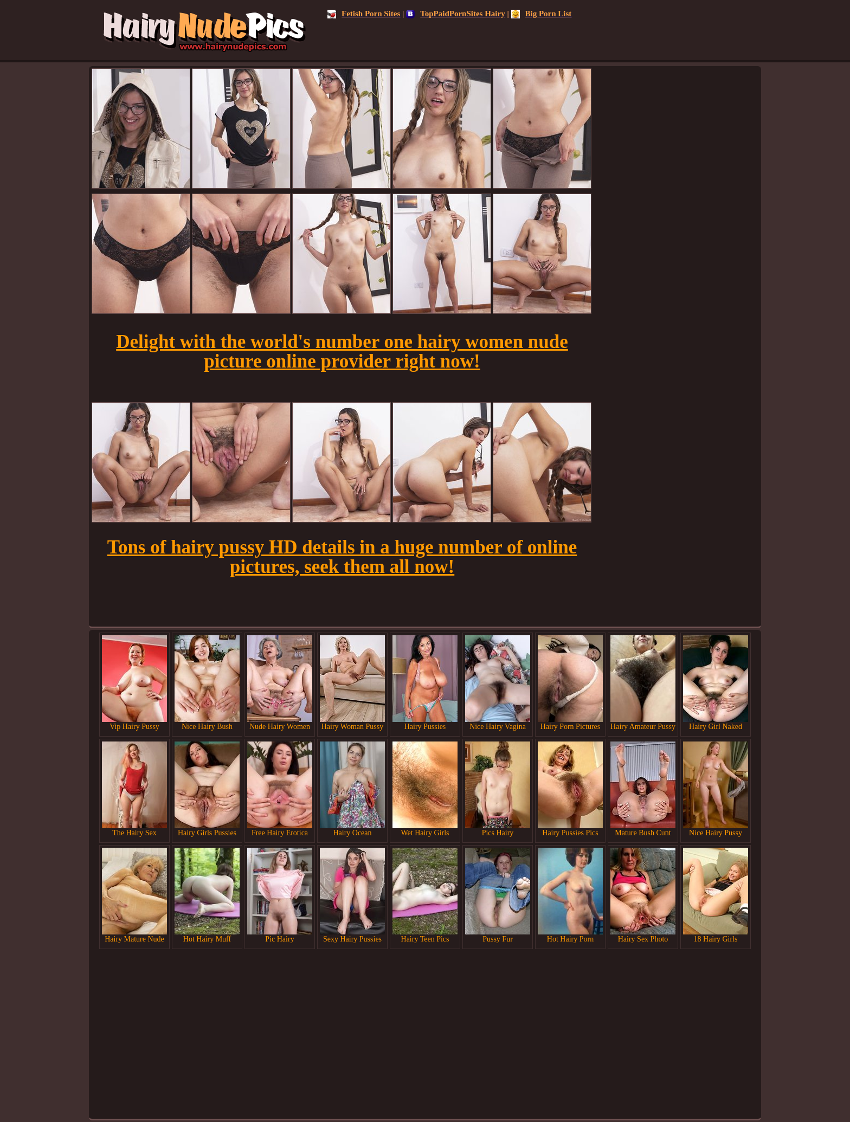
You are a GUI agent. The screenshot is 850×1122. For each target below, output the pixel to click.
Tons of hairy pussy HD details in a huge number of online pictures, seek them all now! (342, 557)
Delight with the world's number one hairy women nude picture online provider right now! (342, 351)
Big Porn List (541, 13)
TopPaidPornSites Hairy (455, 13)
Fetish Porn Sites (363, 13)
